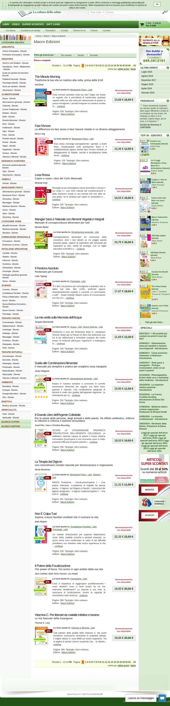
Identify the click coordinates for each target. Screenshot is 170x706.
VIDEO (16, 24)
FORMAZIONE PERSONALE (16, 237)
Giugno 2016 (147, 84)
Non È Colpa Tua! (46, 513)
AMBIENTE (7, 382)
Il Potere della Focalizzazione (52, 566)
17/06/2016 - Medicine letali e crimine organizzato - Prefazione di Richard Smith (153, 409)
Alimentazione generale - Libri (85, 232)
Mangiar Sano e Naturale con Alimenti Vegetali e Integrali (69, 219)
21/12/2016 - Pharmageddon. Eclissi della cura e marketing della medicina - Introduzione (153, 377)
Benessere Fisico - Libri (81, 90)
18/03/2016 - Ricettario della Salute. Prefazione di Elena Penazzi (153, 426)
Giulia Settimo (157, 206)
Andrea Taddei (157, 171)
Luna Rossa (42, 175)
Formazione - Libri (78, 579)
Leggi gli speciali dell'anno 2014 (155, 441)
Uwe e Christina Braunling (58, 425)
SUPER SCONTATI (33, 24)
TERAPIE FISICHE (11, 318)
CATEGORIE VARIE (11, 221)
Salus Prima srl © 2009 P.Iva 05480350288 (85, 694)
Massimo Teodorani (160, 222)
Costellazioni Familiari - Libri (83, 527)
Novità (81, 55)
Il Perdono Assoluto (46, 268)
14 (112, 65)
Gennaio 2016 (147, 92)
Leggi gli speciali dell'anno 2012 (156, 449)
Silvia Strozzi (157, 241)
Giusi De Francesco (160, 311)
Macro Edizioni (68, 114)
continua (61, 106)
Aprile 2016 (146, 88)
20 (118, 65)
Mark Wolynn (41, 521)
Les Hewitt (73, 574)
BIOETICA (7, 401)
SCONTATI (150, 515)
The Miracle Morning (47, 76)
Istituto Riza (155, 146)
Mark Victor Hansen (57, 574)
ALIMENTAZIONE (10, 94)
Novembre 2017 (148, 80)
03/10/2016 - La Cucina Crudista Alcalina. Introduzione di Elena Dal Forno (151, 398)
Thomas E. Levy (42, 623)
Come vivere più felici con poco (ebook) (158, 200)
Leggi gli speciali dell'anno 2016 (154, 436)
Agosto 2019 (147, 76)
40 (123, 65)
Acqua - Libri (76, 327)
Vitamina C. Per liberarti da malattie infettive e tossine (67, 615)
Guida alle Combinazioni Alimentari (56, 363)
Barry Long (40, 134)
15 (115, 65)
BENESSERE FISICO (12, 187)
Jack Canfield (41, 574)
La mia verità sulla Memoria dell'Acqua (58, 317)
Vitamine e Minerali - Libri (83, 628)
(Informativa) (81, 5)
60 (129, 65)
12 (106, 65)
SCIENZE (6, 285)
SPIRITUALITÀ (9, 410)
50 (126, 65)
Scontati (94, 55)
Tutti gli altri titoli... (154, 322)
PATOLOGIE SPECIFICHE (15, 249)
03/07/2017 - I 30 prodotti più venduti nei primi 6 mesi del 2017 (153, 336)
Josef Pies (39, 425)
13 (109, 65)
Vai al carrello (142, 25)
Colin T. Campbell (159, 292)
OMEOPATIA (8, 47)
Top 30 (168, 135)
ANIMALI (6, 179)
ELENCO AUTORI (10, 422)
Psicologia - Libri (78, 281)
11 (103, 65)
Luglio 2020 (146, 72)
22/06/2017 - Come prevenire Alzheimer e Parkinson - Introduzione (153, 355)
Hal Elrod (39, 84)
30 (121, 65)
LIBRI (6, 24)
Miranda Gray (41, 183)
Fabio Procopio (158, 185)
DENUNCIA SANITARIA (13, 161)
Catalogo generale (154, 503)
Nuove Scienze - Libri (93, 327)
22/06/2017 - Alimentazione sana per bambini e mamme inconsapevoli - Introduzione (153, 346)
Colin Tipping (41, 276)
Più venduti (66, 55)
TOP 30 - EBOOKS (151, 135)
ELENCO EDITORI (11, 426)
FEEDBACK (147, 100)
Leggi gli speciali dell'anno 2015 (153, 439)
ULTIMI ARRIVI (149, 67)
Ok (157, 4)
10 (100, 65)
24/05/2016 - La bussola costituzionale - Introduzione (153, 417)
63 (134, 65)
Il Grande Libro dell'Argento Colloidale (58, 415)
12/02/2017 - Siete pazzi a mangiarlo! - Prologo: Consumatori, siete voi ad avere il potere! (152, 367)
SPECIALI (146, 327)
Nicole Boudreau (42, 469)
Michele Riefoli (41, 227)
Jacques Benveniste (44, 322)
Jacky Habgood (42, 371)
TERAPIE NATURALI (12, 352)
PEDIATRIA (7, 59)
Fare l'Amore (42, 126)
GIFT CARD (53, 24)
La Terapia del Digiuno (48, 461)
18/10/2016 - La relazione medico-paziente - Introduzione (151, 387)
